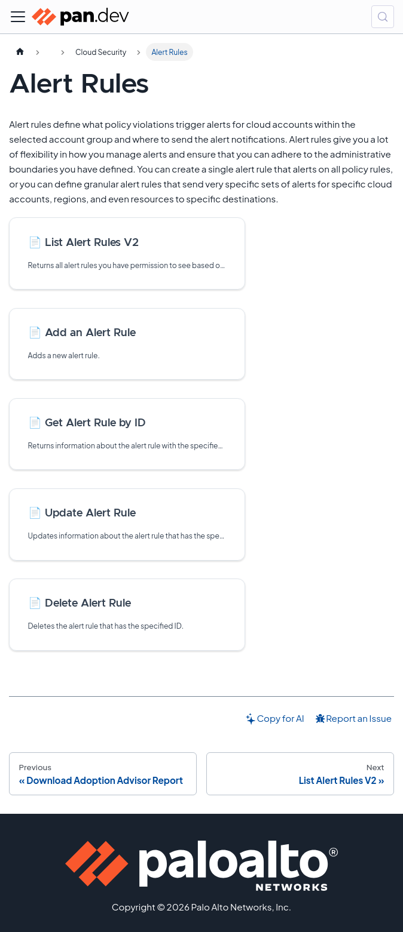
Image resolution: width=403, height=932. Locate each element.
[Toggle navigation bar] (18, 17)
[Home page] (19, 52)
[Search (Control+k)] (382, 16)
